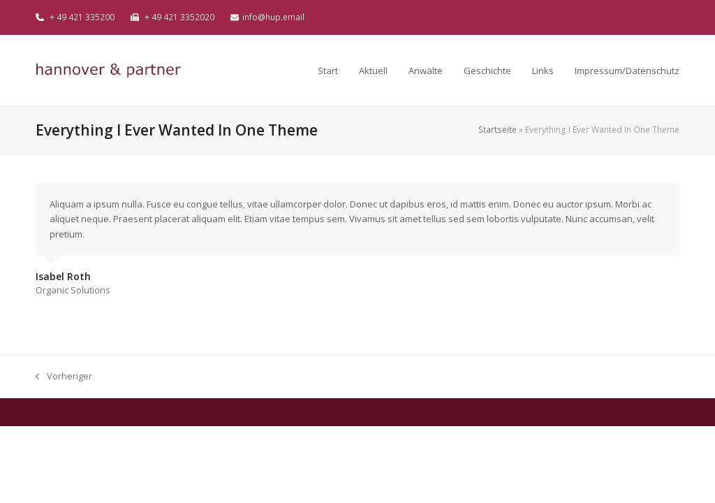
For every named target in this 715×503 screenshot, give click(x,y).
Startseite (497, 130)
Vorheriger (64, 377)
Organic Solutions (73, 290)
